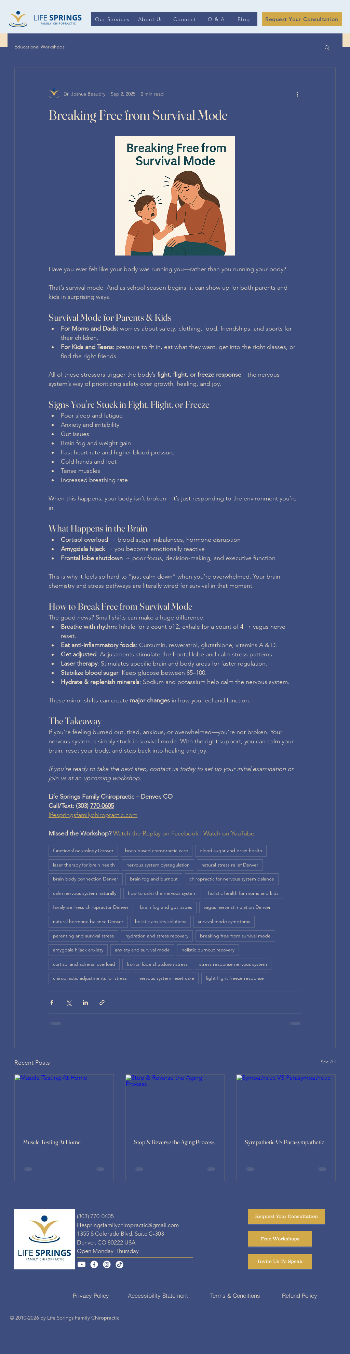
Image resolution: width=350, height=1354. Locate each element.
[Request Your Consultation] (302, 19)
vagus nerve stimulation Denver (237, 907)
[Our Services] (112, 19)
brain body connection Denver (85, 879)
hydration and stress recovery (156, 936)
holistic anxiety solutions (160, 921)
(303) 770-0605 (95, 1216)
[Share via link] (102, 1002)
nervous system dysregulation (158, 865)
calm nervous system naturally (84, 893)
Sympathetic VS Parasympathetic (284, 1142)
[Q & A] (216, 19)
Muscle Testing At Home (52, 1142)
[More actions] (297, 94)
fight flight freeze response (235, 978)
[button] (327, 47)
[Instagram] (106, 1264)
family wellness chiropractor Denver (91, 907)
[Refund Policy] (299, 1295)
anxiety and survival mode (142, 950)
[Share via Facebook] (52, 1002)
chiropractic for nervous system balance (231, 879)
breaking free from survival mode (235, 936)
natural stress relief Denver (229, 865)
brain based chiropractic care (156, 850)
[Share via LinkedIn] (85, 1002)
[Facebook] (94, 1264)
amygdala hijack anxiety (78, 950)
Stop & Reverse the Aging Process (174, 1142)
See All (328, 1062)
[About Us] (151, 19)
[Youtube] (81, 1264)
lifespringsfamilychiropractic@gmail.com (128, 1225)
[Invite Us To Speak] (280, 1261)
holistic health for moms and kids (243, 893)
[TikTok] (119, 1264)
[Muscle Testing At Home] (64, 1102)
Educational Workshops (39, 47)
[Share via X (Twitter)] (68, 1002)
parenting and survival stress (83, 936)
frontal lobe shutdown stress (157, 964)
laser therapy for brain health (84, 865)
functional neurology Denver (83, 850)
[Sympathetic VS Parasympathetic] (286, 1102)
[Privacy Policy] (90, 1295)
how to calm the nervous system (162, 893)
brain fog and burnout (154, 879)
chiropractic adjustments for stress (90, 978)
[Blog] (244, 19)
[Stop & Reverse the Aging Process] (175, 1102)
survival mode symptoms (224, 921)
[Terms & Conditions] (235, 1295)
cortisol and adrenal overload (84, 964)
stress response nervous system (233, 964)
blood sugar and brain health (231, 850)
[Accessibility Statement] (157, 1295)
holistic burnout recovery (207, 950)
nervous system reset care (166, 978)
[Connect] (185, 19)
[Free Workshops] (280, 1239)
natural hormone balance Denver (88, 921)
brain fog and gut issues (166, 907)
